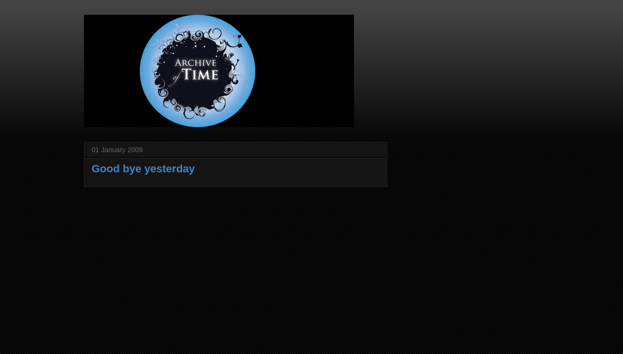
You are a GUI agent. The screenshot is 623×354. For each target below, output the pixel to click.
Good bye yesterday (143, 169)
